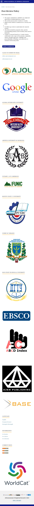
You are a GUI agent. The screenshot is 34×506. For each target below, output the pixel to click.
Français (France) (6, 422)
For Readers (5, 434)
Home (3, 7)
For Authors (5, 436)
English (4, 419)
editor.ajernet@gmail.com (9, 56)
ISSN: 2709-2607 (17, 500)
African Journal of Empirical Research (16, 1)
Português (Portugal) (7, 424)
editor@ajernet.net (7, 59)
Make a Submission (8, 46)
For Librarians (5, 438)
